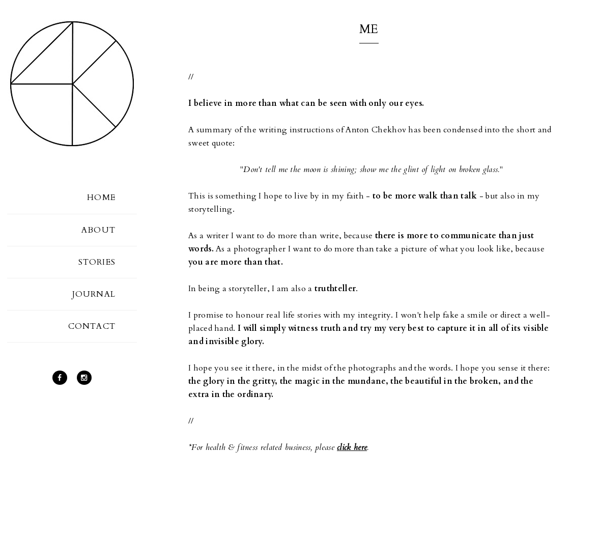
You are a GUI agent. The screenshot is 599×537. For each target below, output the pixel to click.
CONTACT (92, 326)
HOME (101, 197)
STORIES (97, 262)
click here (352, 447)
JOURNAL (94, 294)
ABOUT (98, 230)
